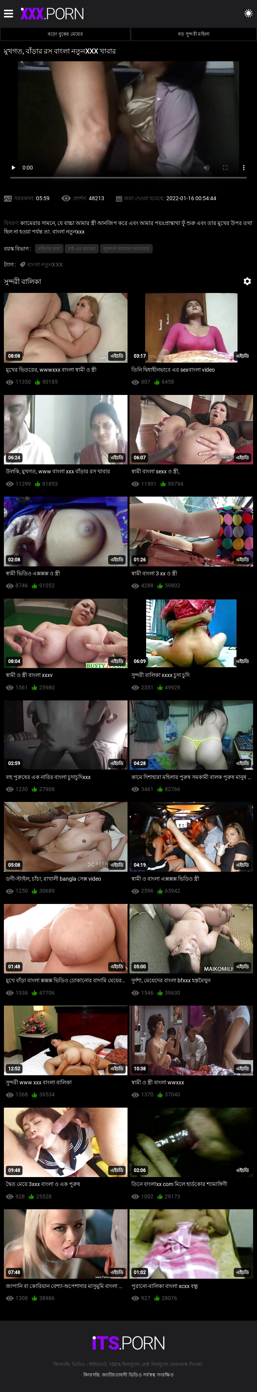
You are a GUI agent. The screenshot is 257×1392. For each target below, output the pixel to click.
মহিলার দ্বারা (49, 248)
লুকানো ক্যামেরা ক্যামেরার (126, 248)
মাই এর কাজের (82, 248)
